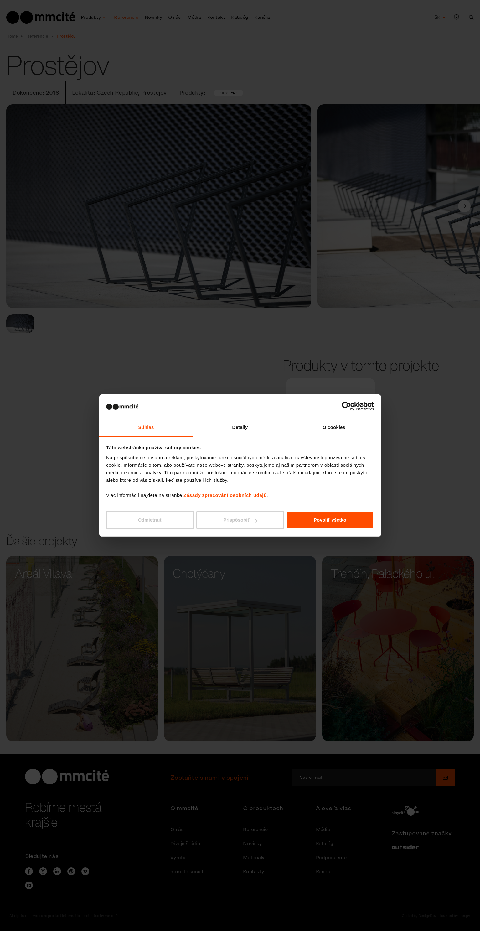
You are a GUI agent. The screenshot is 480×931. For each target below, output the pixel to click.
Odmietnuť (150, 520)
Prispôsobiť (240, 520)
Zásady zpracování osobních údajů (224, 495)
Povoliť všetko (330, 520)
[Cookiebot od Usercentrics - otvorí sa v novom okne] (346, 406)
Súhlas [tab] (146, 427)
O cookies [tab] (334, 427)
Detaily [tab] (240, 427)
